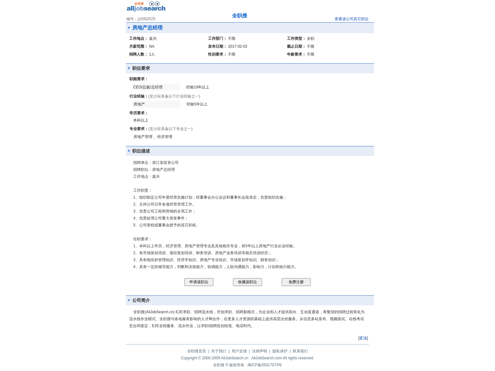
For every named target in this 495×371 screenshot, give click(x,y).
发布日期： (217, 46)
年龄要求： (296, 54)
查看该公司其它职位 (352, 19)
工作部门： (217, 38)
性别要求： (217, 54)
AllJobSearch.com (266, 358)
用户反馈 (239, 351)
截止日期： (296, 46)
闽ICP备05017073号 (265, 365)
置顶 (363, 338)
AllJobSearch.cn (234, 358)
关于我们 (218, 351)
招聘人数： (138, 54)
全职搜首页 (196, 351)
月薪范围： (138, 46)
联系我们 (300, 351)
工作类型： (296, 38)
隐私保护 (280, 351)
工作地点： (138, 38)
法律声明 (259, 351)
